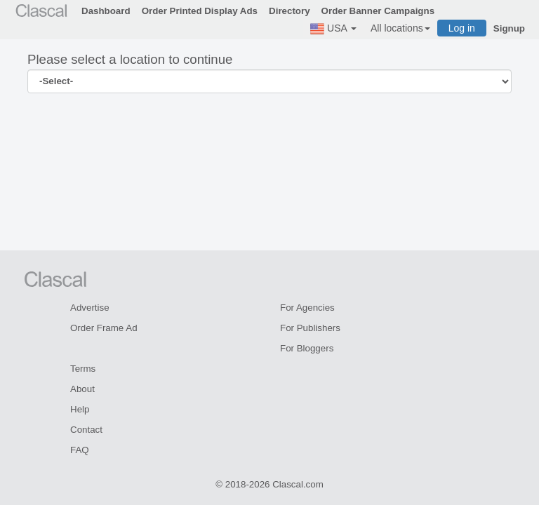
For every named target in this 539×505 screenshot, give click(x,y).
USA (333, 29)
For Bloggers (306, 348)
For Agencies (307, 307)
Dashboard (106, 11)
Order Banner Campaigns (377, 11)
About (82, 389)
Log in (461, 28)
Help (79, 409)
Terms (82, 368)
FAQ (79, 450)
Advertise (89, 307)
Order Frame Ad (104, 328)
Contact (86, 429)
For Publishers (310, 328)
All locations (400, 28)
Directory (289, 11)
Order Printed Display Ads (200, 11)
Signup (509, 28)
